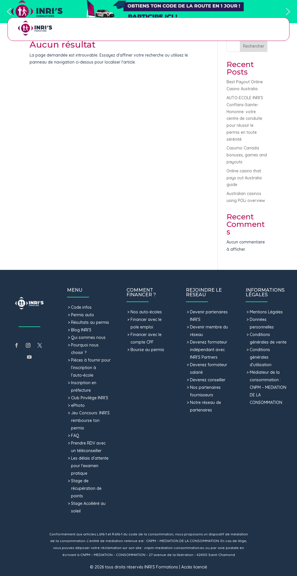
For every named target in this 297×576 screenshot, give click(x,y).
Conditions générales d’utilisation (260, 357)
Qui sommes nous (88, 337)
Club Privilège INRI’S (89, 397)
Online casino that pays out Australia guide (244, 177)
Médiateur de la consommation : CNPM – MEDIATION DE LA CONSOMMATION (268, 387)
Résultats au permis (90, 322)
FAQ (75, 435)
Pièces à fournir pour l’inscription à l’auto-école (91, 367)
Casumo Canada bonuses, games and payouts (247, 155)
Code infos (81, 307)
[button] (148, 11)
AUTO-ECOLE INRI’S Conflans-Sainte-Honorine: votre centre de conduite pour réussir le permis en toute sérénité (245, 118)
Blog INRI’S (81, 330)
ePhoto (78, 405)
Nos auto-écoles (146, 312)
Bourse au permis (147, 349)
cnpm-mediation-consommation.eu (174, 548)
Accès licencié (194, 567)
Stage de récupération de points (86, 488)
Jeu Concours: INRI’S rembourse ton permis (90, 420)
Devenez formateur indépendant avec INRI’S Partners (208, 350)
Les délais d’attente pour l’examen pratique (89, 466)
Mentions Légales (266, 312)
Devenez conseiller (207, 379)
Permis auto (82, 314)
